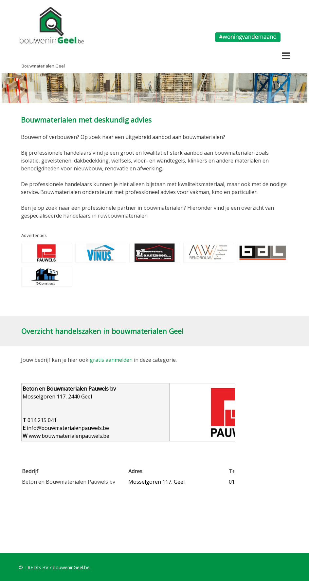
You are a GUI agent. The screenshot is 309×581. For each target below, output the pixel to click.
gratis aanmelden (111, 359)
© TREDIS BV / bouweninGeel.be (54, 567)
